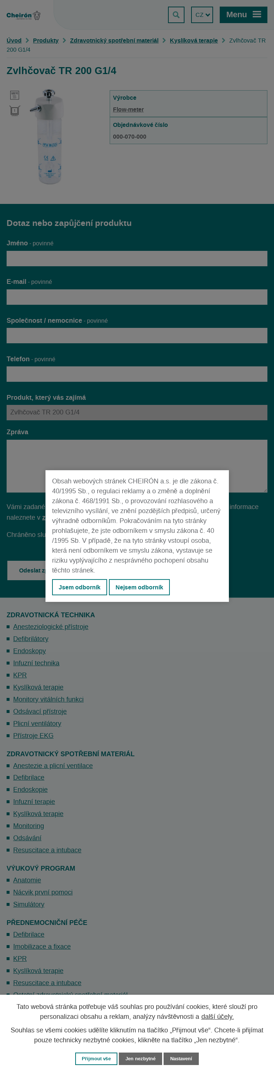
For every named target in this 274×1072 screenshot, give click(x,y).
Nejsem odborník (139, 587)
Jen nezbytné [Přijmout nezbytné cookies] (140, 1058)
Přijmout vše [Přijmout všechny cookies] (96, 1058)
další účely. (217, 1017)
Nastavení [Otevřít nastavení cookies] (181, 1058)
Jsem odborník (80, 587)
